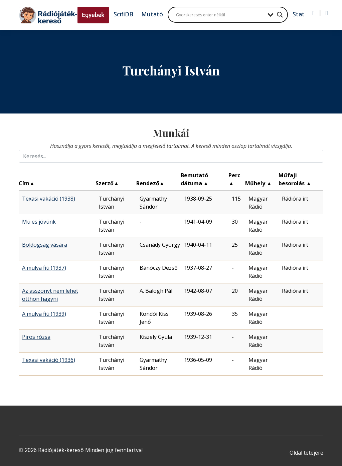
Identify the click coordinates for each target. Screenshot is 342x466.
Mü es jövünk (39, 221)
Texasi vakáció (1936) (48, 360)
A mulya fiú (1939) (44, 313)
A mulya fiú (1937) (44, 267)
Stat (299, 14)
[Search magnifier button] (280, 14)
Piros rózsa (36, 336)
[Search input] (220, 14)
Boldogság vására (44, 244)
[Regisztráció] (326, 13)
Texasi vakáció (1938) (48, 198)
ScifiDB (123, 14)
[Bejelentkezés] (313, 13)
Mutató (152, 14)
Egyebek (93, 14)
